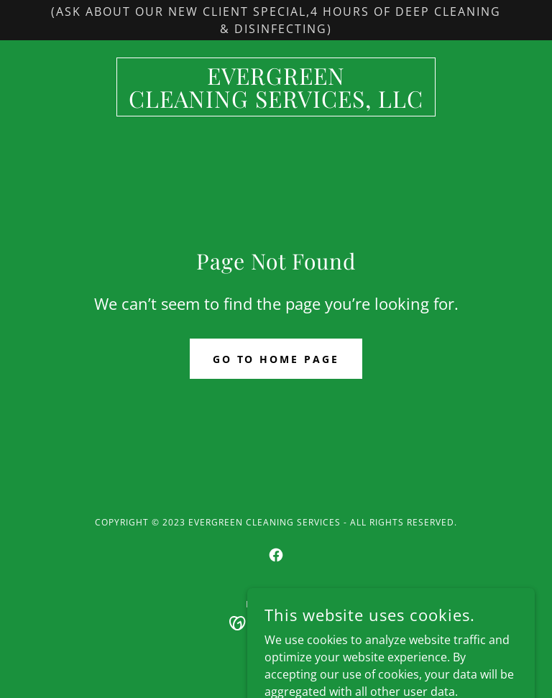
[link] (276, 103)
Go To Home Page (276, 359)
